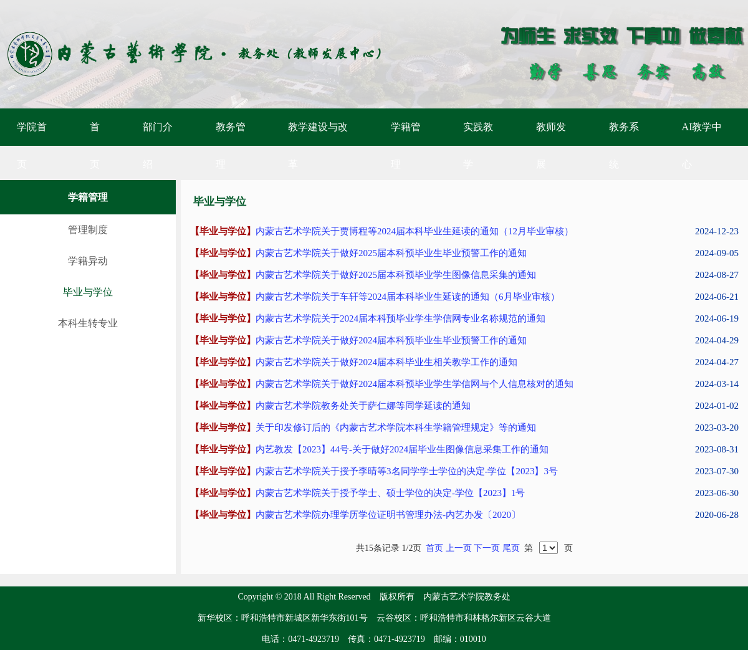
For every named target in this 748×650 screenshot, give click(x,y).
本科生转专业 (88, 323)
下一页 (487, 548)
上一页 (459, 548)
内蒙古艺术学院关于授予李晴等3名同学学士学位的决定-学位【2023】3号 (407, 471)
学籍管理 (406, 146)
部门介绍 (158, 146)
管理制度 (88, 229)
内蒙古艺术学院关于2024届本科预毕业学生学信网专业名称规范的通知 (400, 318)
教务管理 (231, 146)
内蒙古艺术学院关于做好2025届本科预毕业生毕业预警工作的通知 (391, 253)
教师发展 (551, 146)
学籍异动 (88, 261)
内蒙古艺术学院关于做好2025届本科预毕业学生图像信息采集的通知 (396, 275)
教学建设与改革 (318, 146)
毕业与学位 (88, 292)
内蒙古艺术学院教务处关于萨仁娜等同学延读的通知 (363, 406)
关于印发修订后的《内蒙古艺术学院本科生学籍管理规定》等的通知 (396, 428)
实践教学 (478, 146)
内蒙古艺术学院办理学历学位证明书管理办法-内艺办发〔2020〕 (388, 515)
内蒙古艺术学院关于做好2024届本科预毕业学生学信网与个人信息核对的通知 (414, 384)
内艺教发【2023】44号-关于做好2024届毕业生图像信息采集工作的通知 (402, 449)
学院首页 (32, 146)
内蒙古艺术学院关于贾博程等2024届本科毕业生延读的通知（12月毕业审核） (414, 231)
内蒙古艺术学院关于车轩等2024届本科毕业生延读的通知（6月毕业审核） (408, 297)
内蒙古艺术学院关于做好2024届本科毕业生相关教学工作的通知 (386, 362)
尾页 (511, 548)
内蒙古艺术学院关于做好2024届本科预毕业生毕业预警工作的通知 (391, 340)
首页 (95, 146)
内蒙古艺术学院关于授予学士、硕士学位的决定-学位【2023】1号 (390, 493)
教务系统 (624, 146)
